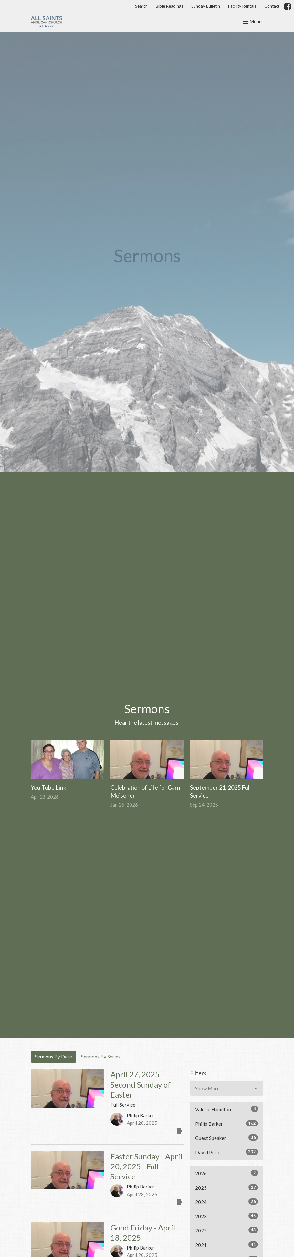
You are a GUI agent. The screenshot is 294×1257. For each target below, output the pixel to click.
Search (141, 6)
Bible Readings (169, 6)
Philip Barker (226, 1123)
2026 (226, 1173)
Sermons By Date (53, 1056)
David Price (226, 1152)
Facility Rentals (242, 6)
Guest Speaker (226, 1137)
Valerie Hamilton (226, 1109)
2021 (226, 1244)
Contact (271, 6)
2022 (226, 1230)
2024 (226, 1201)
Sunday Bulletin (205, 6)
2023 (226, 1216)
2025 (226, 1187)
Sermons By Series (101, 1056)
